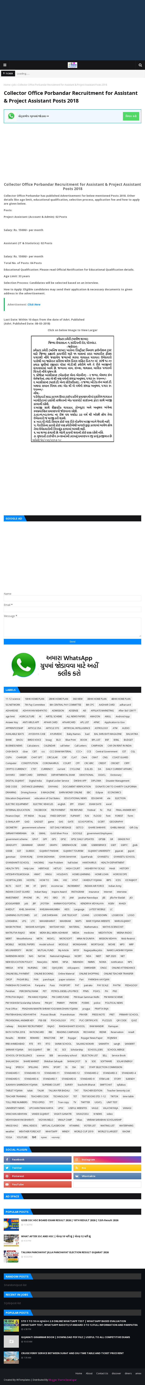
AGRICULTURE (26, 716)
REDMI (102, 1032)
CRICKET (115, 763)
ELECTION (120, 798)
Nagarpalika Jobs (93, 950)
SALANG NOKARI (85, 1043)
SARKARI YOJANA (14, 1049)
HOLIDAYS (62, 874)
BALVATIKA (132, 734)
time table (128, 1096)
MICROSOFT (65, 938)
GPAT (35, 839)
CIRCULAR (52, 757)
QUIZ (134, 1020)
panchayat (48, 979)
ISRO (55, 897)
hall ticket (73, 862)
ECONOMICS (114, 792)
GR (111, 839)
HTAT (75, 880)
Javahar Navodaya (88, 897)
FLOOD (97, 815)
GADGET (38, 821)
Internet (108, 891)
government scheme (17, 839)
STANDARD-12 (72, 1073)
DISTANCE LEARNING (33, 786)
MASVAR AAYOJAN (35, 926)
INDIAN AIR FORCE (94, 886)
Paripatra (40, 985)
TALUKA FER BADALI (59, 1090)
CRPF (127, 763)
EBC (89, 792)
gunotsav (10, 856)
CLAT (74, 757)
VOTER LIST (90, 1125)
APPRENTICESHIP (14, 728)
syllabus (121, 1084)
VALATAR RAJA (110, 1108)
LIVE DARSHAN (49, 915)
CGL (133, 751)
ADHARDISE (12, 710)
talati (30, 1090)
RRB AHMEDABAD (15, 1043)
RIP (61, 1038)
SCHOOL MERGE (115, 1049)
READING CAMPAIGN (68, 1032)
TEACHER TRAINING (16, 1096)
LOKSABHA (11, 921)
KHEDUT (10, 909)
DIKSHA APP (80, 780)
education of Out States (47, 798)
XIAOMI (126, 1131)
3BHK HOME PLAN (96, 699)
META (39, 938)
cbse (25, 751)
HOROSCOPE (120, 874)
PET (45, 991)
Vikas (79, 1119)
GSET (113, 845)
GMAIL (42, 833)
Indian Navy (41, 891)
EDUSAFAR (97, 798)
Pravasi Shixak (48, 1014)
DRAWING (11, 792)
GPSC (63, 839)
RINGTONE (49, 1038)
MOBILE (10, 944)
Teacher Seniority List (118, 1090)
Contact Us (102, 1373)
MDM (32, 932)
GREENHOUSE (69, 845)
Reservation (117, 1032)
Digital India (35, 780)
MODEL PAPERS (27, 944)
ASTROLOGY (101, 728)
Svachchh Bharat (86, 1084)
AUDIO (126, 728)
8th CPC (90, 704)
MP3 (122, 944)
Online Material (66, 973)
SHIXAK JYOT (73, 1061)
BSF (107, 739)
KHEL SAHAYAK (27, 909)
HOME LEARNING (81, 874)
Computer (11, 763)
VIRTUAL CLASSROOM (53, 1125)
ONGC (103, 967)
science (41, 1055)
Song (8, 1067)
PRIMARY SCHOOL (128, 1014)
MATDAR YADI (57, 926)
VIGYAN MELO (46, 1119)
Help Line (29, 868)
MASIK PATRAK (13, 926)
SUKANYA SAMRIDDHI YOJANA (22, 1084)
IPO (46, 897)
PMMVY (61, 1002)
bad (87, 734)
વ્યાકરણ (55, 1137)
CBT (34, 751)
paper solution (67, 979)
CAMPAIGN (97, 745)
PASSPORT (64, 985)
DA (99, 769)
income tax (57, 886)
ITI (63, 897)
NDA (88, 956)
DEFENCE (42, 775)
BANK (9, 739)
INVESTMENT (12, 897)
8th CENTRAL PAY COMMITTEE (65, 704)
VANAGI (127, 1108)
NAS (31, 956)
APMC (97, 722)
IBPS (108, 880)
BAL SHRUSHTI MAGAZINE (108, 734)
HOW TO (44, 880)
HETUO (57, 868)
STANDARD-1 (13, 1073)
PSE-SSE (42, 1020)
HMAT (37, 874)
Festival (91, 810)
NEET (98, 956)
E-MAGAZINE (48, 792)
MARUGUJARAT (123, 921)
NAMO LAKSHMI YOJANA (120, 950)
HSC (65, 880)
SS (66, 1067)
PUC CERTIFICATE (88, 1020)
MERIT (9, 938)
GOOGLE (77, 833)
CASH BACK (12, 751)
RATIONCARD (37, 1032)
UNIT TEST (112, 1102)
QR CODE (121, 1020)
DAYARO (10, 775)
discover (116, 1373)
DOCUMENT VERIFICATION (77, 786)
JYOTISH (45, 903)
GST (19, 850)
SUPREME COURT (51, 1084)
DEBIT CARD (26, 775)
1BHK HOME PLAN (34, 699)
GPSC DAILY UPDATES (82, 839)
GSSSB (9, 850)
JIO (131, 897)
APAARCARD (69, 722)
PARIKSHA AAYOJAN (98, 979)
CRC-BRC (89, 763)
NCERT (78, 956)
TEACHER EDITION (92, 1090)
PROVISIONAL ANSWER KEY (20, 1020)
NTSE (20, 967)
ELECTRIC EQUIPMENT (17, 804)
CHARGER (21, 757)
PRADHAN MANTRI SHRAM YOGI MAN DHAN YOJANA (50, 1008)
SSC (82, 1067)
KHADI (122, 903)
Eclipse (99, 792)
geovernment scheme (33, 827)
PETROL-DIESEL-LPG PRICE (64, 991)
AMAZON (95, 716)
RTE (31, 1043)
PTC (73, 1020)
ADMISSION (58, 710)
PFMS (86, 991)
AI (40, 716)
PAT (77, 985)
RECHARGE (89, 1032)
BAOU (19, 739)
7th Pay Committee (35, 704)
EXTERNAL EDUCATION (18, 810)
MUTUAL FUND (46, 950)
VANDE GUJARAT (40, 1114)
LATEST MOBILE (97, 909)
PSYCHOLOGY (58, 1020)
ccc (43, 751)
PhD (115, 991)
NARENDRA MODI (15, 956)
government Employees (99, 833)
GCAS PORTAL (85, 821)
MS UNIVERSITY (13, 950)
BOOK (83, 739)
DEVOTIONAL (86, 775)
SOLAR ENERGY (125, 1061)
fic (101, 810)
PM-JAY (48, 1002)
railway (9, 1026)
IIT (35, 886)
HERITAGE (44, 868)
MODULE (63, 944)
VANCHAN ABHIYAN (16, 1114)
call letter (65, 745)
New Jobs (42, 962)
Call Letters (80, 745)
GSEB (84, 845)
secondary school (67, 1055)
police (97, 1002)
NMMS (91, 962)
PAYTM (116, 985)
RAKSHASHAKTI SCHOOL (72, 1026)
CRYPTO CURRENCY (16, 769)
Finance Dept (13, 815)
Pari (81, 979)
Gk (32, 833)
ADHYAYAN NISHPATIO (35, 710)
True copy (63, 1102)
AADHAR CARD (107, 704)
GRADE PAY (124, 839)
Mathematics (91, 926)
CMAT (95, 757)
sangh (117, 1043)
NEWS (55, 962)
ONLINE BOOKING (43, 973)
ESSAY (81, 804)
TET (75, 1096)
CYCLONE (75, 769)
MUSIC (29, 950)
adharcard (125, 704)
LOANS (85, 915)
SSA (74, 1067)
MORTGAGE (97, 944)
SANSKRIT (130, 1043)
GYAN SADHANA (46, 856)
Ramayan (113, 1026)
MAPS (78, 921)
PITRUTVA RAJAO (14, 997)
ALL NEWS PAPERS (76, 716)
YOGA (9, 1137)
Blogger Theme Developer (63, 1379)
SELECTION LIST (90, 1055)
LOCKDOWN (100, 915)
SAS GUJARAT (35, 1049)
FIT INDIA (29, 815)
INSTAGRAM (77, 891)
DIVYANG (53, 786)
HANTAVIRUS (89, 862)
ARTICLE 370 (52, 728)
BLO (58, 739)
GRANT (41, 845)
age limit (10, 716)
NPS (130, 962)
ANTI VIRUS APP (31, 722)
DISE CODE (11, 786)
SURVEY (69, 1084)
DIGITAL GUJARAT (15, 780)
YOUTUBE (22, 1137)
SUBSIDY (130, 1078)
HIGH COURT (73, 868)
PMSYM (73, 1002)
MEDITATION (105, 932)
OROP (9, 979)
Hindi (112, 868)
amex (138, 1373)
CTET (33, 769)
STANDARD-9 (87, 1078)
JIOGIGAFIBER (13, 903)
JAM (72, 897)
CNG (105, 757)
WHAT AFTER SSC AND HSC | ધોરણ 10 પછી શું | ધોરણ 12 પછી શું (56, 1236)
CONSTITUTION (29, 763)
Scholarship (77, 1049)
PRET (112, 1014)
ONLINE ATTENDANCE (123, 967)
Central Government (106, 751)
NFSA (65, 962)
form (130, 815)
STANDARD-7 (50, 1078)
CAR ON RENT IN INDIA (120, 745)
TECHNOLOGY (61, 1096)
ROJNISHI (112, 1038)
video (110, 1114)
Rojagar (72, 1038)
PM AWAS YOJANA (37, 997)
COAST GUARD (120, 757)
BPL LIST (96, 739)
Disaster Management (117, 780)
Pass (52, 985)
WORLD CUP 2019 (83, 1131)
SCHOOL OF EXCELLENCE (19, 1055)
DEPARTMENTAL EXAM (63, 775)
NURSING (33, 967)
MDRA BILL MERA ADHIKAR (54, 932)
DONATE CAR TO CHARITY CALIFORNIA (116, 786)
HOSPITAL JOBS (14, 880)
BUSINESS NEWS (14, 745)
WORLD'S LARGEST (108, 1131)
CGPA (9, 757)
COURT (67, 763)
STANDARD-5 (13, 1078)
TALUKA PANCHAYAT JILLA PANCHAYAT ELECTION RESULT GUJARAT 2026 (65, 1252)
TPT (51, 1102)
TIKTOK (114, 1096)
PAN (36, 979)
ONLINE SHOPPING (89, 973)
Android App (123, 716)
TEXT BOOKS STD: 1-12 (94, 1096)
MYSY (76, 950)
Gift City (134, 827)
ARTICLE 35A (34, 728)
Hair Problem (56, 862)
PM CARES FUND (60, 997)
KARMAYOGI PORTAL (65, 903)
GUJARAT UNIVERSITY (99, 850)
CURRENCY (47, 769)
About (89, 1373)
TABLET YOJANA (14, 1090)
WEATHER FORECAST (30, 1131)
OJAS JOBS (57, 967)
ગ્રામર (44, 1137)
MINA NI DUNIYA (85, 938)
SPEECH (20, 1067)
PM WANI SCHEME (113, 997)
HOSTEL (31, 880)
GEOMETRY (11, 827)
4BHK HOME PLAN (120, 699)
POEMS (85, 1002)
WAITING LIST (107, 1125)
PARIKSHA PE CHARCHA (18, 985)
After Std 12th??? (127, 710)
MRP (131, 944)
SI (86, 1061)
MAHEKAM (65, 921)
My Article (63, 950)
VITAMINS (74, 1125)
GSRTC (124, 845)
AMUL (108, 716)
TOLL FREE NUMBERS (16, 1102)
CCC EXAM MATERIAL (61, 751)
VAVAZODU (82, 1114)
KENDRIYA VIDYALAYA (92, 903)
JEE (104, 897)
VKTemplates (23, 1379)
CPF (78, 763)
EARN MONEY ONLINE (70, 792)
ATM (115, 728)
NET (123, 956)
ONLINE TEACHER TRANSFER (118, 973)
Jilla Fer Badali (117, 897)
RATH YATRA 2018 (15, 1032)
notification (117, 962)
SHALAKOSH (12, 1061)
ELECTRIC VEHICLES (43, 804)
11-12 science (13, 699)
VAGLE (95, 1108)
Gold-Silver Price (59, 833)
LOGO (131, 915)
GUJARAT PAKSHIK (49, 850)
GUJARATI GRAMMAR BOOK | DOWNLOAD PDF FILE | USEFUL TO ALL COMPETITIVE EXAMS (75, 1337)
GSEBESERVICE (98, 845)
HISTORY (124, 868)
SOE (94, 1061)
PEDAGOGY (131, 985)
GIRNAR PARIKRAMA (16, 833)
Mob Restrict (128, 938)
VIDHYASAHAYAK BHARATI (20, 1119)
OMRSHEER (90, 967)
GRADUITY (11, 845)
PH (106, 991)
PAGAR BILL (23, 979)
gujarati (119, 850)
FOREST (119, 815)
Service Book (119, 1055)
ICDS (118, 880)
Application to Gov (115, 722)
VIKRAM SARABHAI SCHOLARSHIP (104, 1119)
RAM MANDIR (97, 1026)
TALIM (40, 1090)
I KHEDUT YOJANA (92, 880)
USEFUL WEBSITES (77, 1108)
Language (79, 909)
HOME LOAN (101, 874)
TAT (76, 1090)
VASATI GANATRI (63, 1114)
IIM (27, 886)
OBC (44, 967)
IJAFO (43, 886)
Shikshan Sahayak (53, 1061)
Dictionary (115, 775)
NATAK (41, 956)
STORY (117, 1078)
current (61, 769)
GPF (45, 839)
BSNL (116, 739)
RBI (50, 1032)
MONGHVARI (79, 944)
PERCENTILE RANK (28, 991)
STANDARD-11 (52, 1073)
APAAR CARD (51, 722)
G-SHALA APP (13, 821)
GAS (61, 821)
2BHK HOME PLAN (58, 699)
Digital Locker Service (57, 780)
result (131, 1032)
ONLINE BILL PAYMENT (17, 973)
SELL (105, 1055)
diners (128, 1373)
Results (9, 1038)
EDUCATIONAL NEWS (75, 798)
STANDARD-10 (32, 1073)
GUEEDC (30, 850)
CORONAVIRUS (51, 763)
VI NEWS (97, 1114)
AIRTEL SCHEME (54, 716)
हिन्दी (34, 1137)
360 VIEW (78, 699)
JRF (34, 903)
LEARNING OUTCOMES (17, 915)
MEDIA (75, 932)
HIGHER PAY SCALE (95, 868)
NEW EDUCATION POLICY (19, 962)
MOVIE (111, 944)
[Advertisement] (72, 30)
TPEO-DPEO (38, 1102)
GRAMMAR (27, 845)
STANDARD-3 (110, 1073)
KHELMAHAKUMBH (50, 909)
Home (7, 84)
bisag (49, 739)
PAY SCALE (102, 985)
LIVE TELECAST (69, 915)
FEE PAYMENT (58, 810)
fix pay (42, 815)
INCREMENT (74, 886)
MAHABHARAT (47, 921)
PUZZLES (107, 1020)
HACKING (39, 862)
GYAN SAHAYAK (67, 856)
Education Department (18, 798)
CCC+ (79, 751)
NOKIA (102, 962)
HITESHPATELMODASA (17, 874)
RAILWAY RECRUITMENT (30, 1026)
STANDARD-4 (129, 1073)
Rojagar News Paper (92, 1038)
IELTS (8, 886)
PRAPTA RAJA (102, 1008)
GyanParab (87, 856)
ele (108, 798)
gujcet (131, 850)
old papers (73, 967)
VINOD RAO (12, 1125)
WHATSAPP (51, 1131)
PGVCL (96, 991)
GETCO (79, 827)
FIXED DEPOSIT (58, 815)
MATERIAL (74, 926)
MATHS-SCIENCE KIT (113, 926)
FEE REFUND (76, 810)
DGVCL (102, 775)
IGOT (18, 886)
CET (124, 751)
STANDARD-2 (91, 1073)
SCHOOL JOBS (95, 1049)
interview (121, 891)
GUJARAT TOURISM (73, 850)
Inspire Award (59, 891)
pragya (86, 1008)
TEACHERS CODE (40, 1096)
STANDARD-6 (31, 1078)
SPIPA (46, 1067)
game (51, 821)
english (61, 804)
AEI (84, 710)
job (14, 84)
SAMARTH (104, 1043)
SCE (64, 1049)
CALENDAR (49, 745)
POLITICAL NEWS (114, 1002)
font (108, 815)
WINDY (65, 1131)
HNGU (48, 874)
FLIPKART (75, 815)
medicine (89, 932)
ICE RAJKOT (131, 880)
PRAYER (83, 1014)
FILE (109, 810)
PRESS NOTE (98, 1014)
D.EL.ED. (89, 769)
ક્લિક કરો (131, 116)
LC (111, 909)
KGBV (111, 903)
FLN (87, 815)
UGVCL (98, 1102)
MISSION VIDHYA (108, 938)
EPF (72, 804)
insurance (94, 891)
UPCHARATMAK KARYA (41, 1108)
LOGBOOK (117, 915)
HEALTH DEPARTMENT (112, 862)
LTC (33, 921)
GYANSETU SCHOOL (124, 856)
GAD (27, 821)
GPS (54, 839)
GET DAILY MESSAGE (60, 827)
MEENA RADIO (124, 932)
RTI (39, 1043)
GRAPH (53, 845)
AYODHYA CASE (37, 734)
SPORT (56, 1067)
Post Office (11, 1008)
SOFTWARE (106, 1061)
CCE (89, 751)
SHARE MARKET (31, 1061)
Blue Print (71, 739)
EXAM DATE (95, 804)
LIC (35, 915)
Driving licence (28, 792)
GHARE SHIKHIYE (97, 827)
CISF (64, 757)
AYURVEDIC (56, 734)
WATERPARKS (126, 1125)
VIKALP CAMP (65, 1119)
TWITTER (85, 1102)
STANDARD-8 (69, 1078)
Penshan (10, 991)
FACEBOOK (40, 810)
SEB (51, 1055)
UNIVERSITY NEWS (15, 1108)
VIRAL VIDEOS (30, 1125)
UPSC (61, 1108)
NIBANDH (78, 962)
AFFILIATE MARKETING (102, 710)
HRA (56, 880)
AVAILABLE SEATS (15, 734)
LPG (24, 921)
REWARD (34, 1038)
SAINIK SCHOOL (63, 1043)
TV (74, 1102)
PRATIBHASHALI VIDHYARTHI (21, 1014)
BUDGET (128, 739)
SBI (48, 1049)
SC (56, 1049)
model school (46, 944)
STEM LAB (104, 1078)
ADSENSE (73, 710)
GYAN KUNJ (26, 856)
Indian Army (115, 886)
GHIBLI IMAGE (117, 827)
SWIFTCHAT (106, 1084)
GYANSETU (103, 856)
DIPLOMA (96, 780)
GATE (70, 821)
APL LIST (84, 722)
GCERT (101, 821)
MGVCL (51, 938)
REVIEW (21, 1038)
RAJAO (51, 1026)
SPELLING (33, 1067)
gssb (135, 845)
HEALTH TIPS (12, 868)
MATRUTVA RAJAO (15, 932)
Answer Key (12, 722)
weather (10, 1131)
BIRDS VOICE (34, 739)
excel (109, 804)
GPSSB (102, 839)
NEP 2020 (111, 956)
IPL (38, 897)
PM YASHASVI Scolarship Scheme (23, 1002)
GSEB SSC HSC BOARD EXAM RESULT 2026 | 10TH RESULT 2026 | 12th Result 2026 (69, 1220)
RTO (48, 1043)
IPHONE (28, 897)
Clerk (84, 757)
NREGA (9, 967)
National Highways (60, 956)
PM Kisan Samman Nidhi (86, 997)
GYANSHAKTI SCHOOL (17, 862)
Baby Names (73, 734)
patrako (88, 985)
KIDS (67, 909)
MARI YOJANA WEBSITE (98, 921)
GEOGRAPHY (116, 821)
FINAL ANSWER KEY (126, 810)
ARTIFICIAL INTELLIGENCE (77, 728)
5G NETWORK (13, 704)
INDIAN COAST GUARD (18, 891)
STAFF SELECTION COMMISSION (105, 1067)
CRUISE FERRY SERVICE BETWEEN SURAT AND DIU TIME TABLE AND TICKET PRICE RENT (72, 1353)
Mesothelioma (24, 938)
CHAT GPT (36, 757)
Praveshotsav (67, 1014)
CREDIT (102, 763)
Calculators (33, 745)
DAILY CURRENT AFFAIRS (119, 769)
